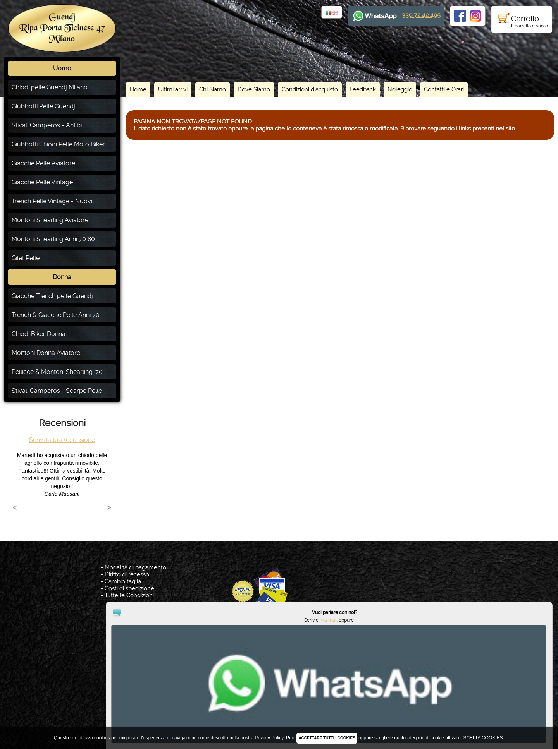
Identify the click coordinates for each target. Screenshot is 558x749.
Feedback (363, 89)
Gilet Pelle (26, 258)
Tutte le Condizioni (129, 595)
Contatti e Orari (444, 89)
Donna (62, 277)
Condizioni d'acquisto (310, 89)
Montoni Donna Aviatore (46, 353)
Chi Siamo (212, 89)
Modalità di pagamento (135, 567)
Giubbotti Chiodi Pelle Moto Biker (58, 144)
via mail (517, 717)
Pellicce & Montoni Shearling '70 (57, 371)
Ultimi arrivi (173, 89)
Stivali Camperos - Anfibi (47, 125)
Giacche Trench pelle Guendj (52, 296)
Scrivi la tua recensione (62, 440)
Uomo (62, 68)
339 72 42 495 (421, 15)
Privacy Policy (280, 707)
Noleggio (400, 89)
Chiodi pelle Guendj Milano (50, 87)
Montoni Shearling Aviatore (50, 220)
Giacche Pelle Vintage (42, 182)
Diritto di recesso (127, 574)
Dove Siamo (254, 89)
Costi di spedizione (129, 588)
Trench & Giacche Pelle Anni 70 (56, 315)
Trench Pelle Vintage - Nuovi (52, 201)
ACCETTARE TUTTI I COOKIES (326, 738)
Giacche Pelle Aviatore (43, 163)
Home (138, 89)
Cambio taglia (123, 581)
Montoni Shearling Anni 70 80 (53, 239)
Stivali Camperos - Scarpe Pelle (57, 390)
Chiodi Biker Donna (38, 334)
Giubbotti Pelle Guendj (43, 106)
